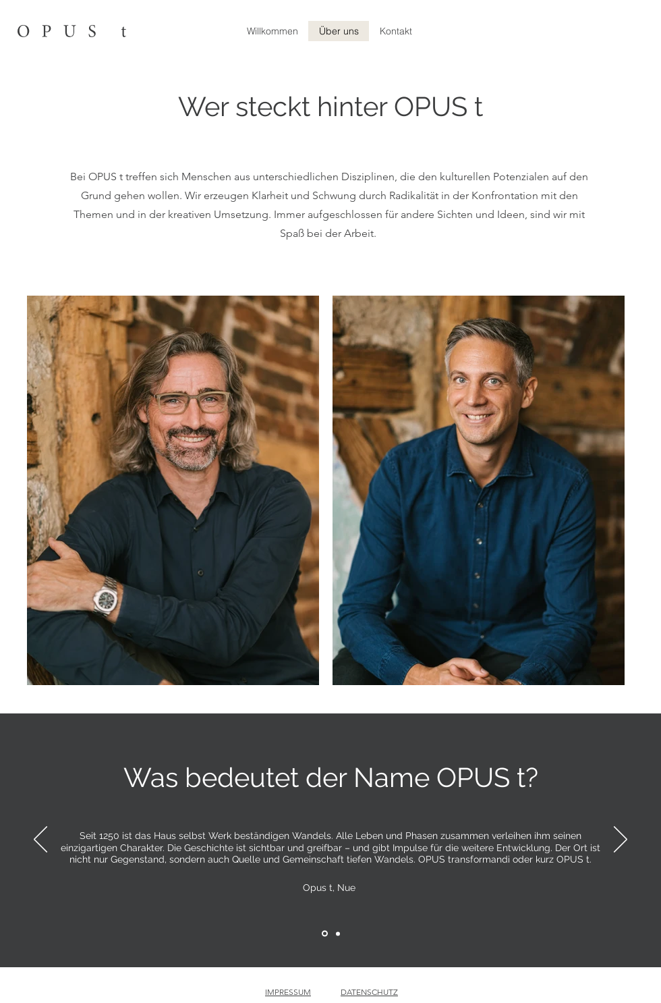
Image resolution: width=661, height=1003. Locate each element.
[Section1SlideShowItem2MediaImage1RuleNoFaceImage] (338, 933)
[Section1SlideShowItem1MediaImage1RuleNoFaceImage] (325, 934)
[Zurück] (40, 840)
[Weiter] (620, 840)
